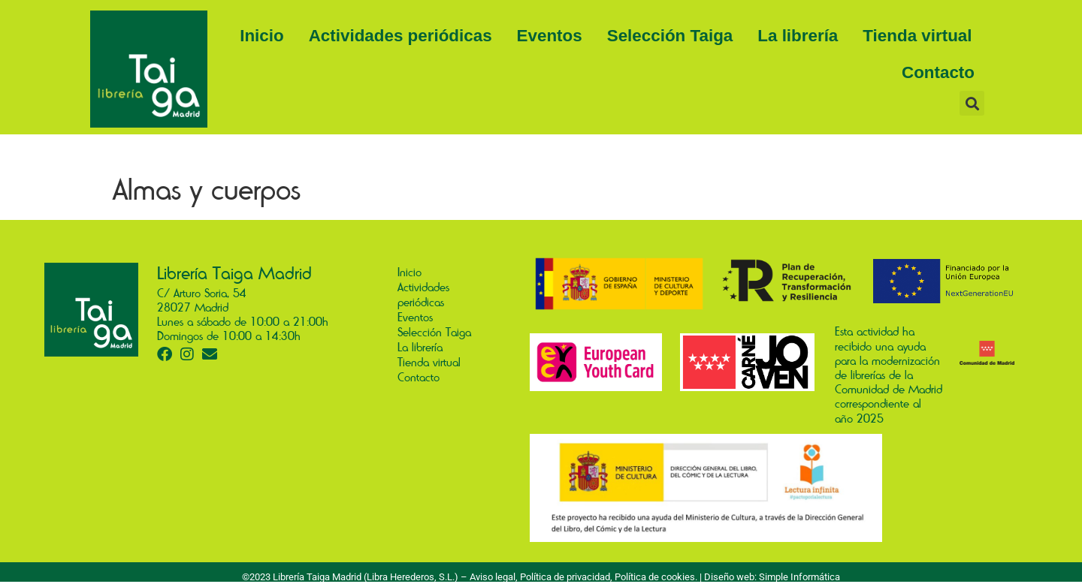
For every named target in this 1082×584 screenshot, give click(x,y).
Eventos (549, 35)
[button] (972, 103)
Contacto (938, 72)
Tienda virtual (917, 35)
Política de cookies (655, 576)
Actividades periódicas (400, 35)
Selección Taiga (670, 35)
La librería (797, 35)
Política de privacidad (565, 576)
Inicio (261, 35)
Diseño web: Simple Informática (772, 576)
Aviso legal (492, 576)
